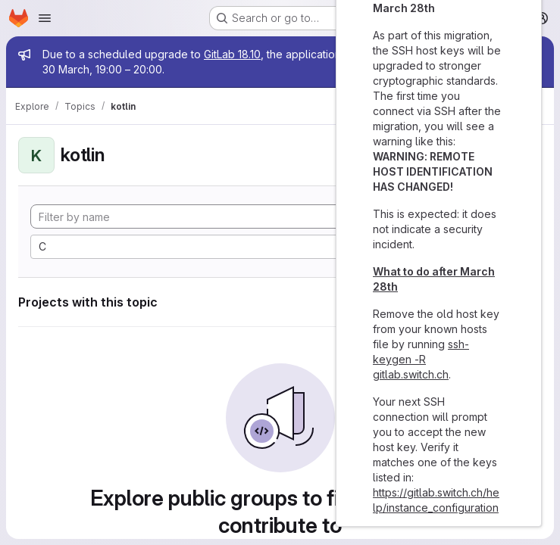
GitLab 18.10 (232, 54)
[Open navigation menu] (45, 18)
